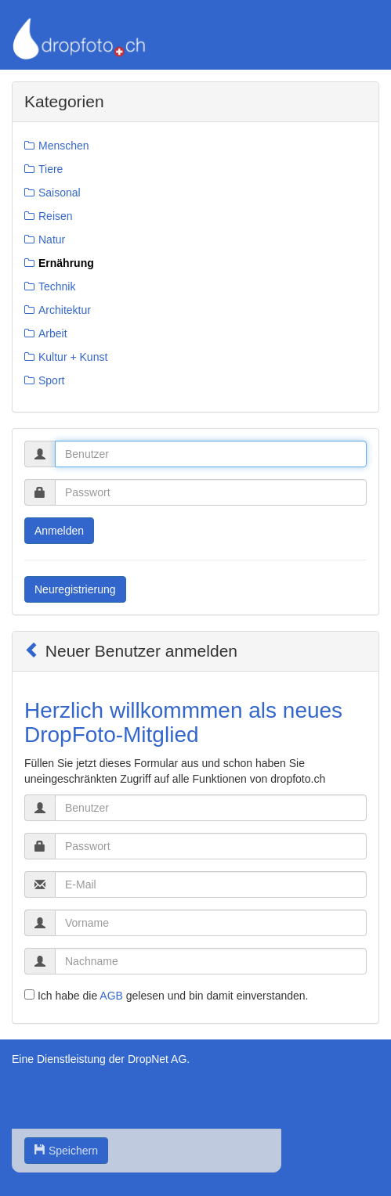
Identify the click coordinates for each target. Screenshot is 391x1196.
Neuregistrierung (75, 589)
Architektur (64, 310)
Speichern (66, 1150)
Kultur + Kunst (72, 357)
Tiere (50, 169)
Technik (56, 286)
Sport (51, 380)
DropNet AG (157, 1059)
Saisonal (59, 192)
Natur (51, 239)
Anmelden (59, 530)
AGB (111, 995)
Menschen (63, 145)
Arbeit (52, 333)
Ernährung (66, 263)
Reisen (55, 216)
